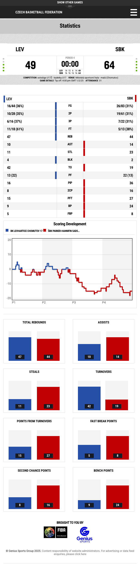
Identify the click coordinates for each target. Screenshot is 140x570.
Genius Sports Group (84, 534)
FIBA (55, 534)
